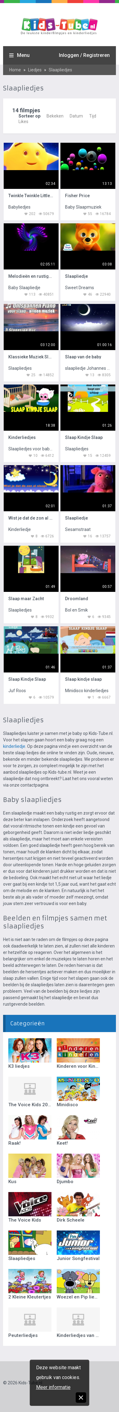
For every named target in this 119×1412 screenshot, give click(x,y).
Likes (23, 121)
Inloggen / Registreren (84, 55)
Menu (23, 55)
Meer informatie (53, 1387)
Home (15, 69)
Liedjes (35, 69)
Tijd (92, 116)
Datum (76, 116)
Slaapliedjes (60, 69)
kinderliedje (14, 746)
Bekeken (55, 116)
